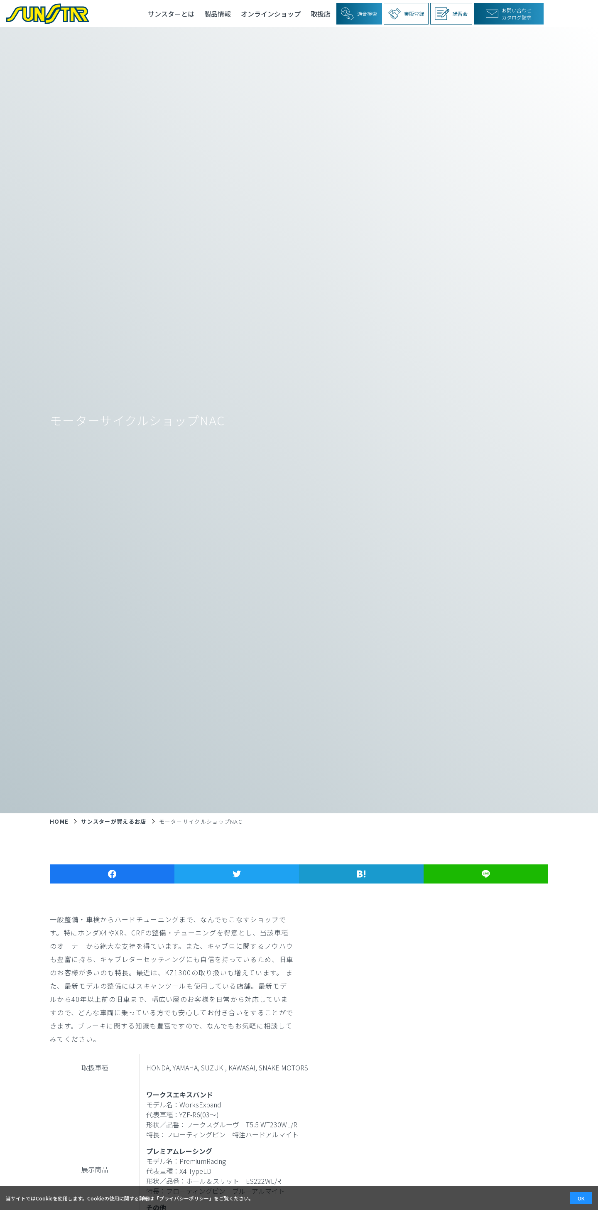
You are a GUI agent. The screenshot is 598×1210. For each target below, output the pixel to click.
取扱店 (321, 14)
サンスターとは (171, 14)
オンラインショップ (271, 14)
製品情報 (217, 14)
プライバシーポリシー (184, 1198)
